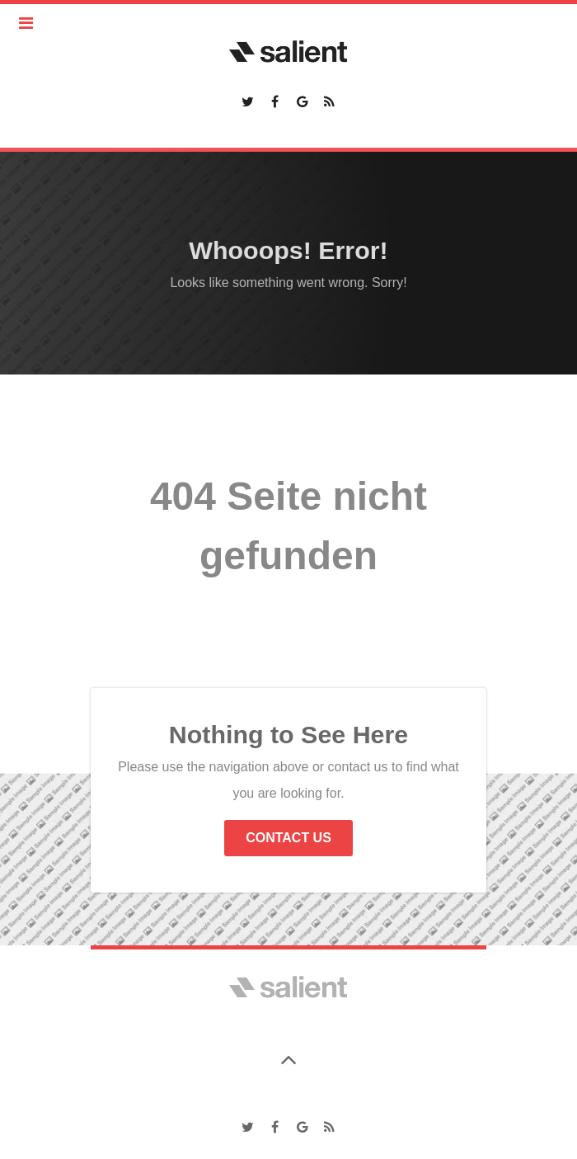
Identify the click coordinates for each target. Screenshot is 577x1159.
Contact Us (288, 838)
